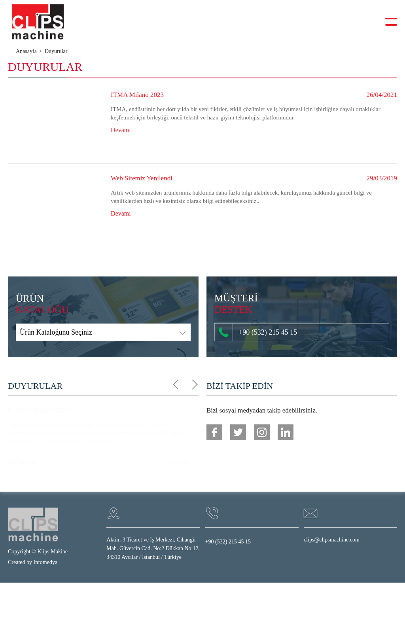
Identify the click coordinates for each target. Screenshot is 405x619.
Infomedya (46, 562)
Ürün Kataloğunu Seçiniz (56, 332)
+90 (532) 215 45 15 (258, 332)
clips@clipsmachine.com (332, 540)
